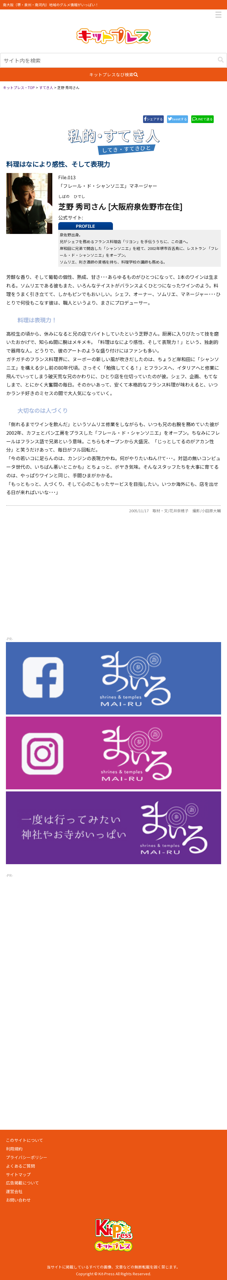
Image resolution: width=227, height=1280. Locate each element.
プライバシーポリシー (26, 1157)
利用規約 (14, 1149)
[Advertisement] (113, 588)
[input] (113, 60)
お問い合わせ (18, 1200)
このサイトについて (24, 1140)
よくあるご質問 (20, 1166)
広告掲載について (22, 1183)
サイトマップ (18, 1174)
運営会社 (14, 1191)
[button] (220, 60)
